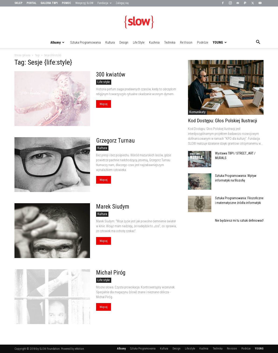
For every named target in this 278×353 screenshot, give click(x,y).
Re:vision (186, 42)
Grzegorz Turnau (115, 140)
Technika (169, 42)
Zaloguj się (122, 3)
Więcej (104, 104)
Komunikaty (197, 112)
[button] (258, 43)
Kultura (110, 42)
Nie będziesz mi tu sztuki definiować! (239, 220)
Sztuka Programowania (85, 42)
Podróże (202, 42)
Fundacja (104, 3)
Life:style (138, 42)
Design (123, 42)
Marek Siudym (112, 206)
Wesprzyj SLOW (84, 3)
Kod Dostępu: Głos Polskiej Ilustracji (222, 120)
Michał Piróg (110, 272)
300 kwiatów (110, 74)
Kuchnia (154, 42)
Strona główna (22, 55)
